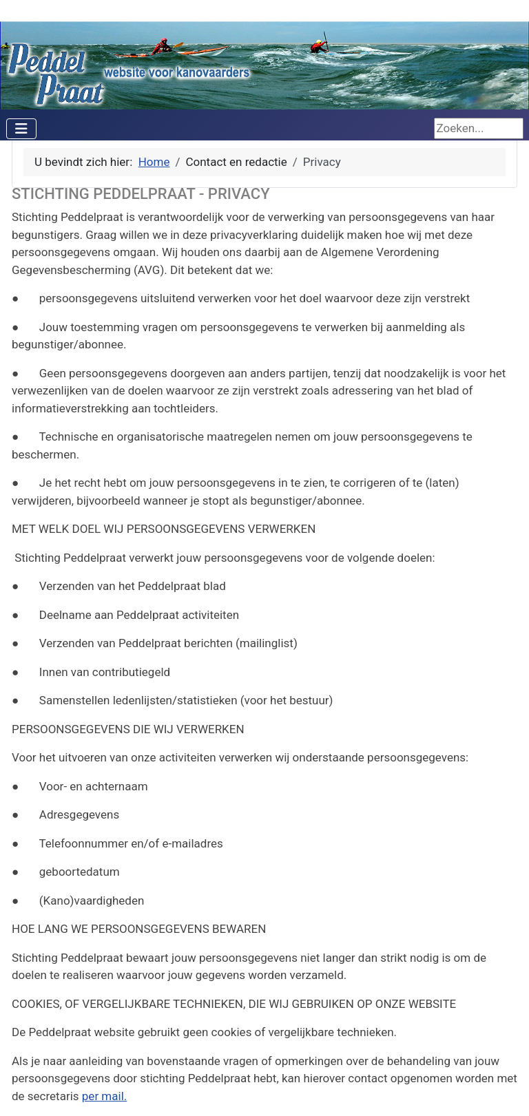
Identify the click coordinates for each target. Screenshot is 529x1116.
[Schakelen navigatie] (21, 128)
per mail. (104, 1096)
